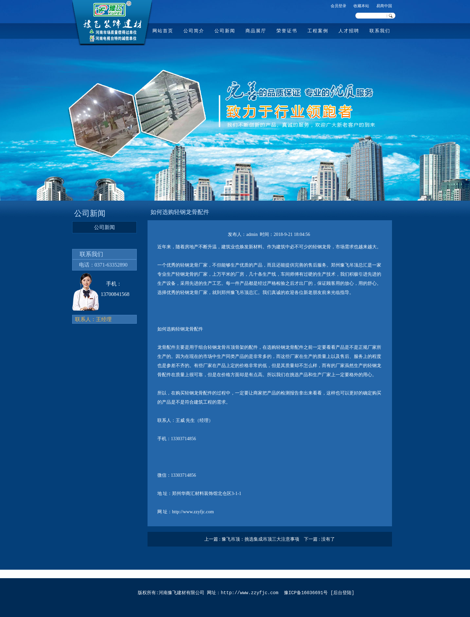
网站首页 (162, 30)
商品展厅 (255, 30)
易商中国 (384, 6)
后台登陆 (342, 593)
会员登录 (338, 6)
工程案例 (317, 30)
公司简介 (193, 30)
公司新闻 (224, 30)
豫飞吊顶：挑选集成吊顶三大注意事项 (260, 539)
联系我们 (379, 30)
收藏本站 (361, 6)
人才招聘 (348, 30)
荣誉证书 (286, 30)
